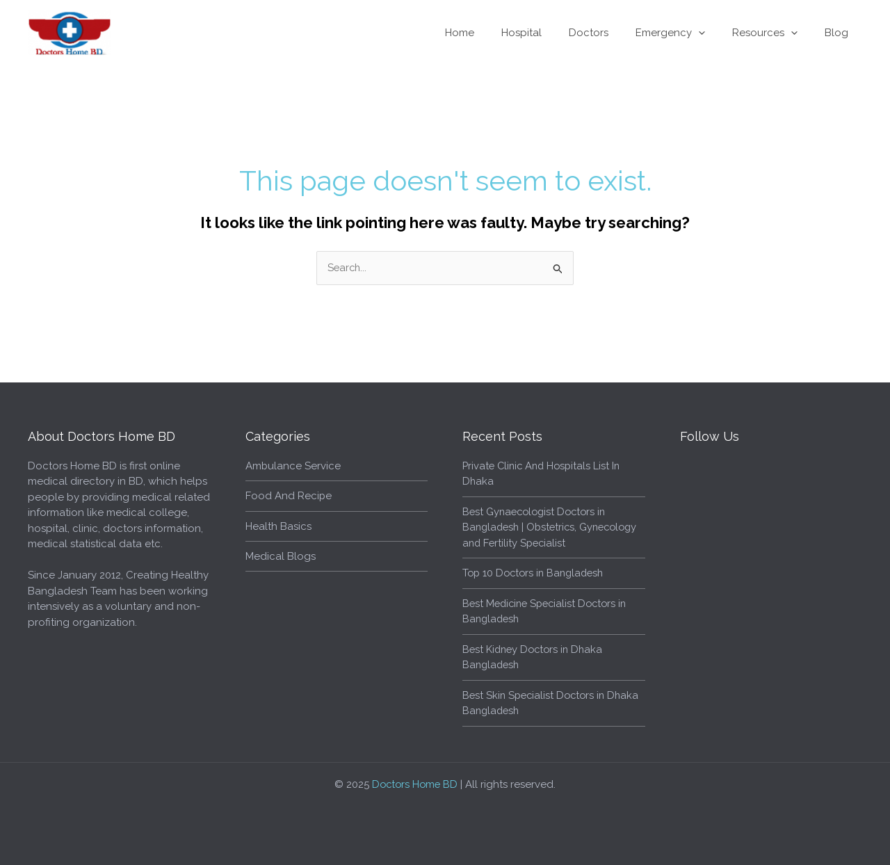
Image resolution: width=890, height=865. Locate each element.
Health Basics (278, 526)
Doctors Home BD (415, 784)
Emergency (686, 32)
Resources (774, 32)
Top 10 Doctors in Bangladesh (536, 573)
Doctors (611, 32)
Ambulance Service (293, 466)
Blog (840, 32)
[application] (714, 32)
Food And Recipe (288, 496)
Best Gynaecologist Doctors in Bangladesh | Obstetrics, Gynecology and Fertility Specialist (547, 527)
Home (494, 32)
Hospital (550, 32)
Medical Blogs (280, 556)
